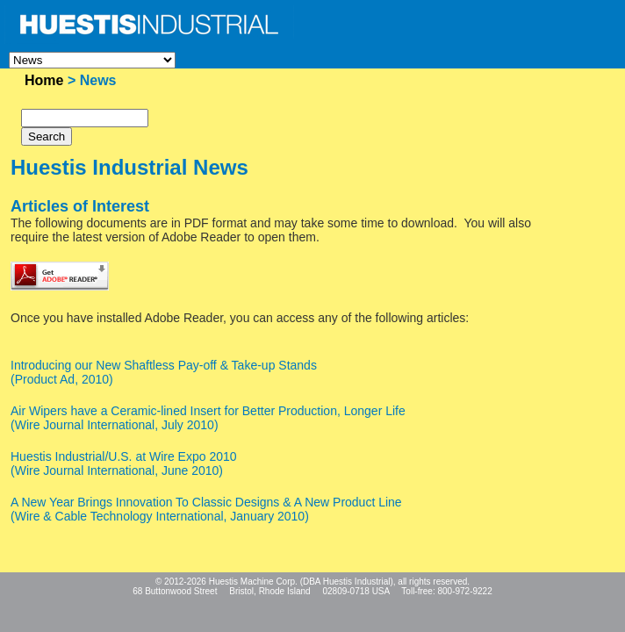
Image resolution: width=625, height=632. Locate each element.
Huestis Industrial (357, 581)
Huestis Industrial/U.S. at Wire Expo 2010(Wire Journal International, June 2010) (124, 463)
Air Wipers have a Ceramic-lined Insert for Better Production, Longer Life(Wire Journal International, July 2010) (208, 418)
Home (44, 80)
